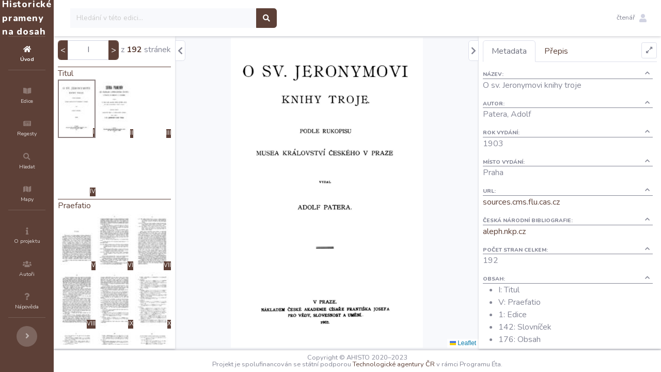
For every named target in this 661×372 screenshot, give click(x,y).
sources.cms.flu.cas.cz (539, 202)
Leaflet (481, 343)
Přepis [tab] (575, 51)
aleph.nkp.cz (522, 231)
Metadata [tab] (527, 51)
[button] (631, 18)
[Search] (225, 18)
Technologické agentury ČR (425, 364)
